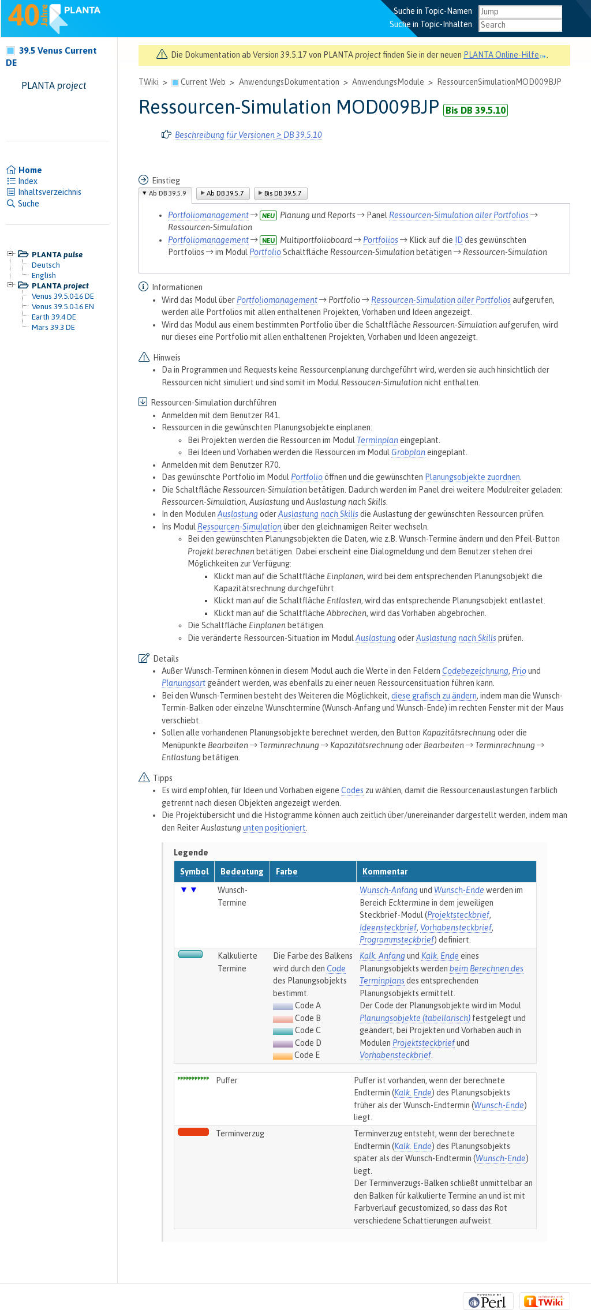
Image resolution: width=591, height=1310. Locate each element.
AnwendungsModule (388, 82)
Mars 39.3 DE (53, 327)
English (44, 275)
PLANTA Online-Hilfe (505, 54)
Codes (352, 790)
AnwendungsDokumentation (289, 82)
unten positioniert (274, 827)
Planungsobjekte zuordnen (472, 477)
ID (459, 240)
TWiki (149, 82)
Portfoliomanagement (208, 215)
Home (24, 170)
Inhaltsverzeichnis (43, 192)
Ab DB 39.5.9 (167, 193)
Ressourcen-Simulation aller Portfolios (459, 215)
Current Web (203, 82)
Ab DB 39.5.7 (225, 193)
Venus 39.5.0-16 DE (63, 296)
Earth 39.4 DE (54, 316)
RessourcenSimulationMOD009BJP (499, 82)
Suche (22, 203)
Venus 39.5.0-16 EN (63, 306)
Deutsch (46, 264)
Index (22, 181)
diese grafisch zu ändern (434, 695)
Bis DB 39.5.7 (282, 193)
